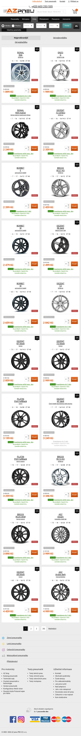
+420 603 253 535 (42, 6)
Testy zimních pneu (36, 676)
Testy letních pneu (36, 673)
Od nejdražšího (21, 42)
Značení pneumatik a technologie (11, 682)
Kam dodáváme (61, 697)
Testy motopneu (35, 681)
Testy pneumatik (50, 1)
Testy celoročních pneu (37, 679)
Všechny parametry (14, 30)
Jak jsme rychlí (60, 684)
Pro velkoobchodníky (63, 681)
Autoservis (66, 19)
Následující (52, 629)
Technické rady (8, 679)
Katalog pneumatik (10, 676)
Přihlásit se (72, 1)
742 (43, 629)
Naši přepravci (60, 687)
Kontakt (62, 1)
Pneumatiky (15, 19)
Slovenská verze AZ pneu (64, 692)
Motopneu (25, 19)
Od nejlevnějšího (60, 38)
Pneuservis (55, 19)
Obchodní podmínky (62, 676)
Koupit (34, 91)
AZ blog (6, 673)
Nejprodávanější (21, 38)
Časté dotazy (60, 679)
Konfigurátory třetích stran (13, 689)
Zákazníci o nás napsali (64, 695)
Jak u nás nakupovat (63, 689)
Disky (34, 19)
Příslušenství (44, 19)
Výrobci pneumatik (10, 686)
